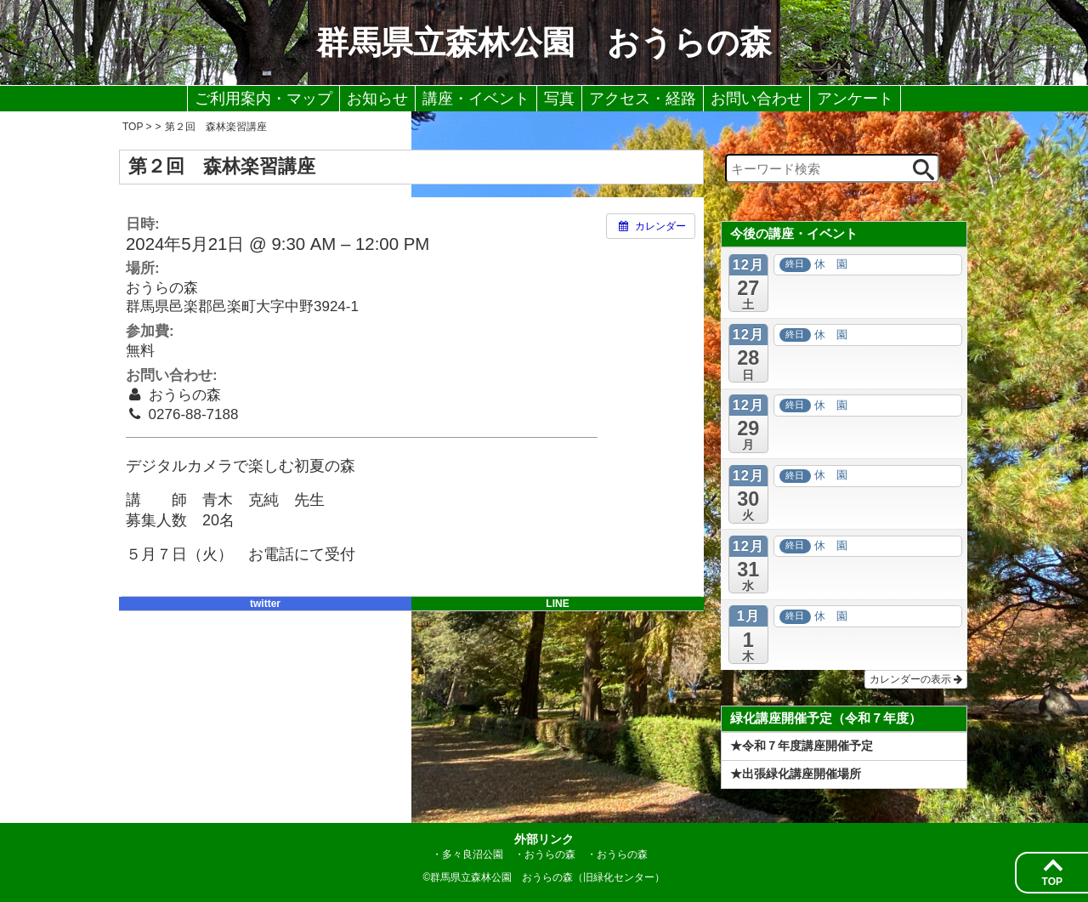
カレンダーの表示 (916, 679)
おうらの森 (549, 854)
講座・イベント (476, 98)
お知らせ (377, 98)
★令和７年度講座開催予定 (801, 745)
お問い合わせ (756, 98)
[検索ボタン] (923, 169)
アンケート (855, 98)
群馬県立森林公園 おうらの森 (544, 42)
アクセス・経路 (642, 98)
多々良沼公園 (472, 854)
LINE (557, 604)
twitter (265, 604)
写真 (559, 98)
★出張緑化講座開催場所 (795, 773)
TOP (1052, 882)
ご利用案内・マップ (263, 98)
